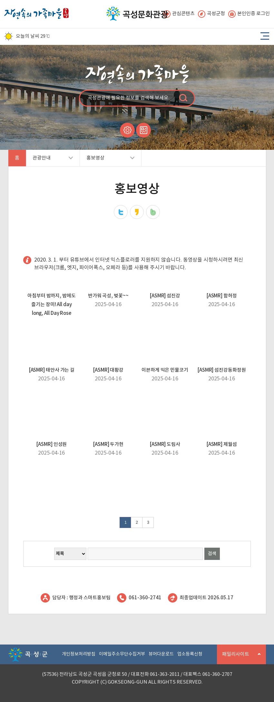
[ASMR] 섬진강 (165, 296)
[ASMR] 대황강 (108, 370)
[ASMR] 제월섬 (221, 444)
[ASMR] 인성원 (51, 444)
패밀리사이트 (239, 658)
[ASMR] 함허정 (221, 296)
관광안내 (49, 160)
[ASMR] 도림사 (165, 444)
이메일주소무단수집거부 (122, 654)
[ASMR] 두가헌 (108, 444)
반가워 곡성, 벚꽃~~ (108, 296)
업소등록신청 (189, 654)
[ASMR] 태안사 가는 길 (52, 370)
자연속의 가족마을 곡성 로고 (36, 11)
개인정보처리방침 (78, 654)
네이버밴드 (153, 212)
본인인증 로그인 (249, 14)
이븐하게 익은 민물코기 (165, 370)
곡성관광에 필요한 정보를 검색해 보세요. (128, 98)
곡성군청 (211, 14)
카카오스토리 (137, 212)
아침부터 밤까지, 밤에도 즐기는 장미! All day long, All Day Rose (51, 304)
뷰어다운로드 (161, 654)
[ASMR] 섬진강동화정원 (221, 370)
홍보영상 (107, 160)
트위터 (121, 212)
